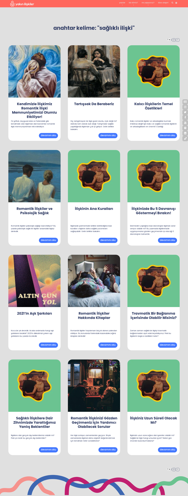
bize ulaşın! (163, 3)
